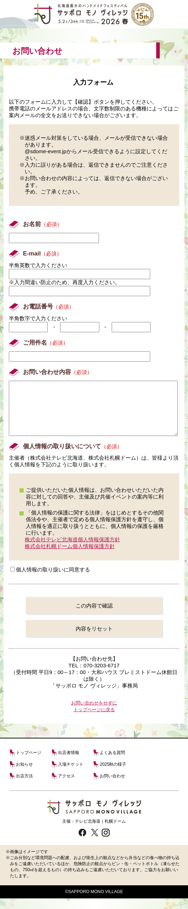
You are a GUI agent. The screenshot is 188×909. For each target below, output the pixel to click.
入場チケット (70, 774)
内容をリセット (94, 639)
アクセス (66, 786)
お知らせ (24, 774)
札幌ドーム (115, 831)
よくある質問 (112, 763)
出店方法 (24, 786)
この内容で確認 (94, 616)
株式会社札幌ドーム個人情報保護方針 (70, 557)
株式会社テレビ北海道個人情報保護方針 (72, 550)
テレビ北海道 (87, 831)
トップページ (28, 763)
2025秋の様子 (113, 774)
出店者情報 (68, 763)
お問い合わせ (112, 786)
